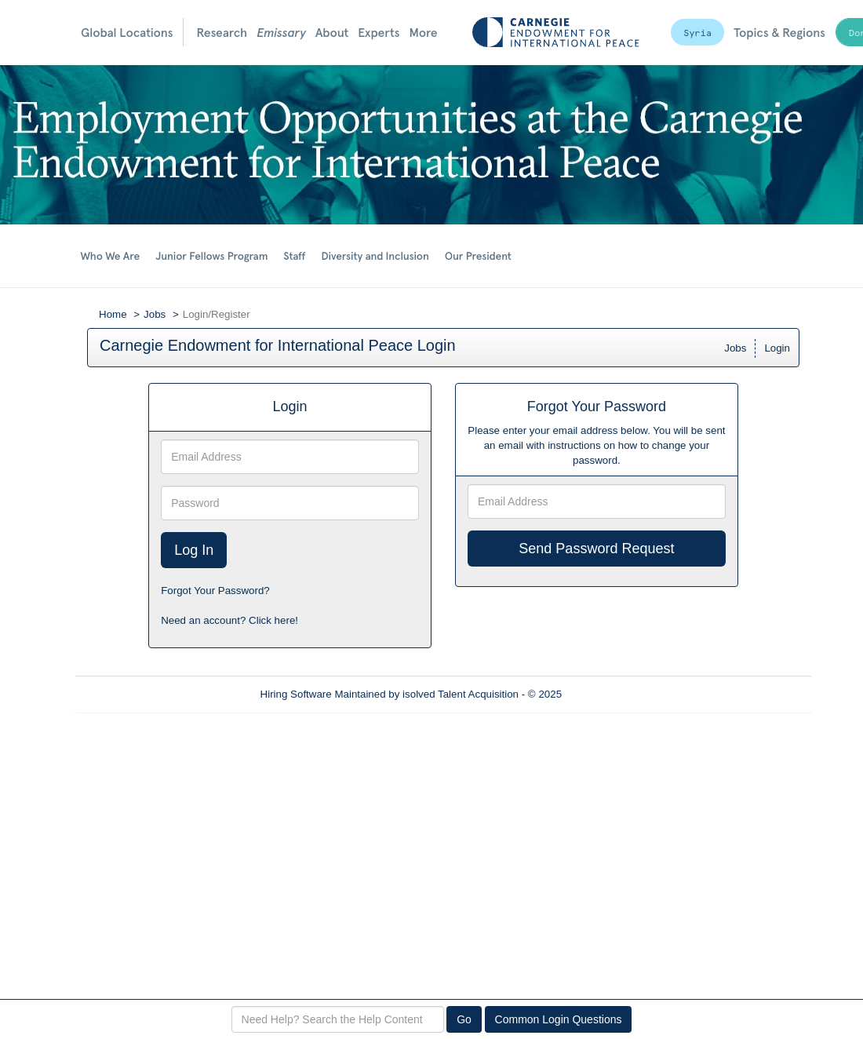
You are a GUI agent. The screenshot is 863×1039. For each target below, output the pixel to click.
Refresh (608, 694)
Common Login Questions (558, 1019)
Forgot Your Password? (215, 590)
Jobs (155, 314)
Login (777, 348)
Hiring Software (296, 694)
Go (464, 1019)
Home (113, 314)
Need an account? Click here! (229, 620)
